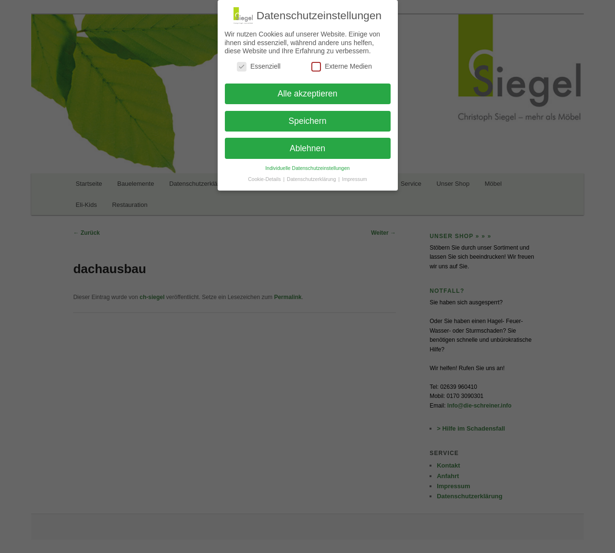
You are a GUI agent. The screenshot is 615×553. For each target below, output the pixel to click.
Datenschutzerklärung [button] (312, 179)
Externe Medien (341, 66)
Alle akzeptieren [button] (308, 93)
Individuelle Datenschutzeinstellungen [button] (307, 168)
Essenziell (259, 66)
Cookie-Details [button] (265, 179)
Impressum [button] (354, 179)
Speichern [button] (308, 121)
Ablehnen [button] (307, 148)
